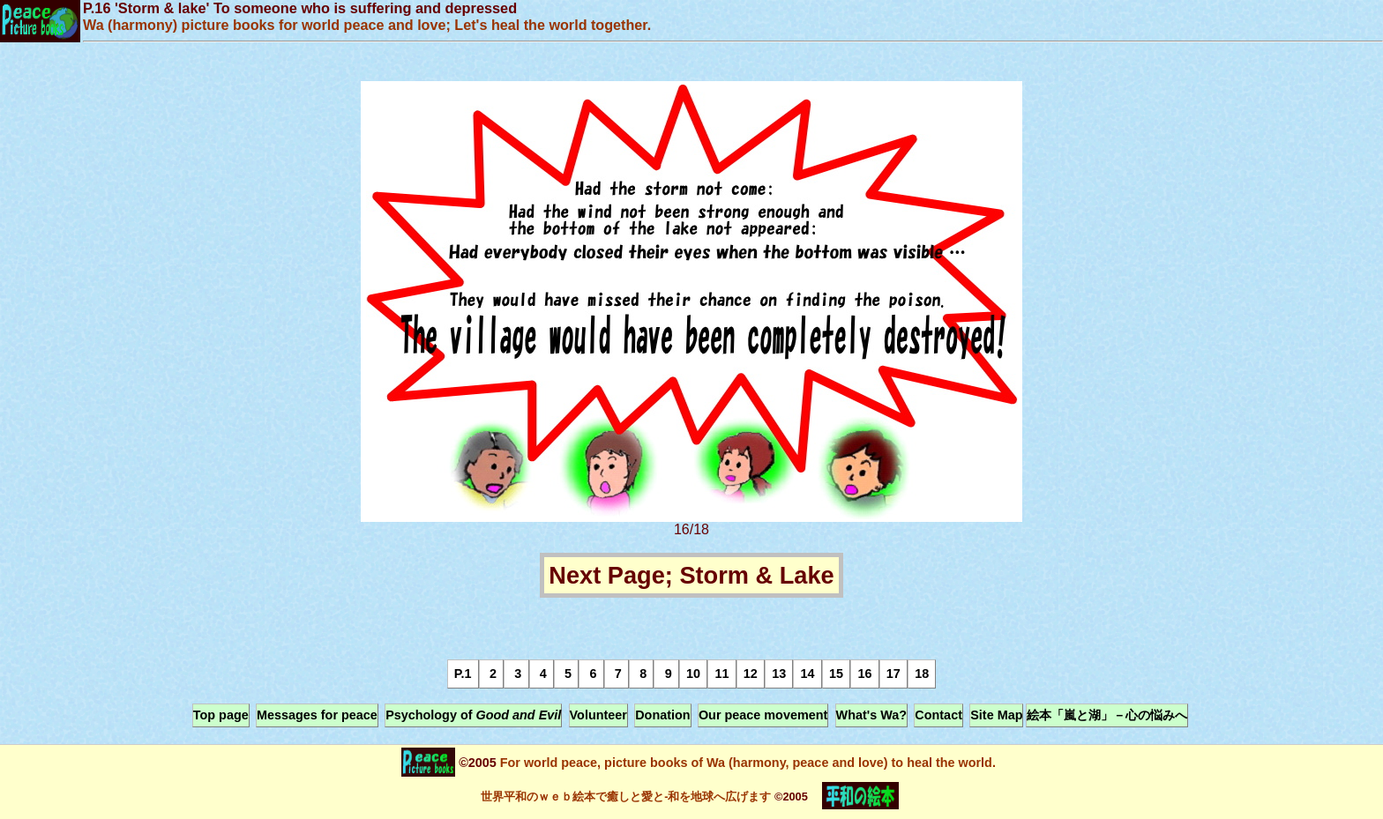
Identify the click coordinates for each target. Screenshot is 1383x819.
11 (721, 673)
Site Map (996, 715)
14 (808, 673)
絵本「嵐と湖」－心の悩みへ (1107, 715)
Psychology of (473, 715)
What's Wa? (871, 715)
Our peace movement (763, 715)
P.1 (463, 673)
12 (751, 673)
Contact (938, 715)
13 (779, 673)
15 (836, 673)
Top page (221, 715)
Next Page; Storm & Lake (691, 575)
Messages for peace (317, 715)
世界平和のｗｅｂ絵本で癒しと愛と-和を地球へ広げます (626, 796)
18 (922, 673)
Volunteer (598, 715)
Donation (662, 715)
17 (893, 673)
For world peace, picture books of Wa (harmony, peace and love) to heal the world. (746, 763)
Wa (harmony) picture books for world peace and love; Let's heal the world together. (367, 25)
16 (864, 673)
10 (693, 673)
